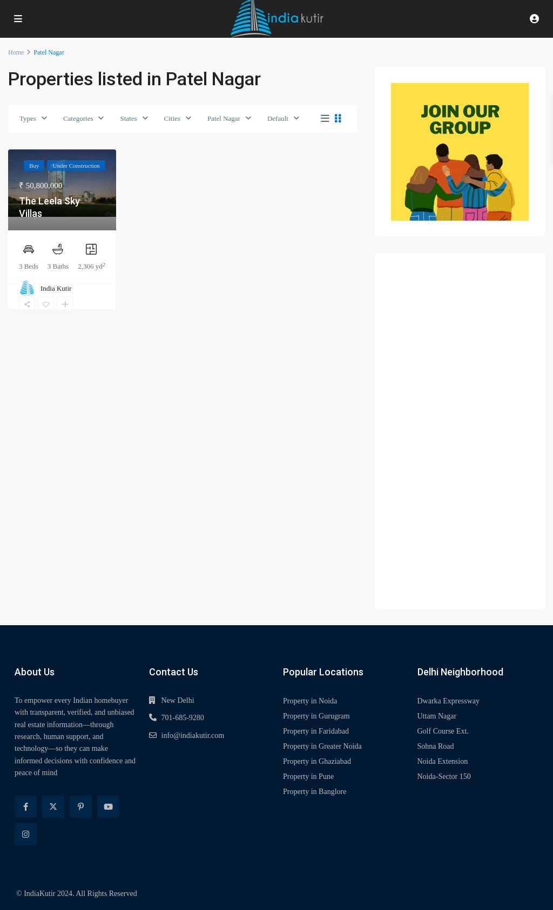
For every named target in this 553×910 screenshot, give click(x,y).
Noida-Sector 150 (444, 776)
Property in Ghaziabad (317, 761)
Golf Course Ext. (443, 731)
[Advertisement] (460, 431)
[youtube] (108, 807)
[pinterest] (81, 807)
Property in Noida (310, 701)
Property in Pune (308, 776)
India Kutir (56, 288)
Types (27, 118)
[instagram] (26, 834)
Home (16, 52)
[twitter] (53, 807)
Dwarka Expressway (448, 701)
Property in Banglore (314, 792)
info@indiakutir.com (193, 735)
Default (277, 118)
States (128, 118)
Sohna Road (435, 746)
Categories (78, 118)
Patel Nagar (223, 118)
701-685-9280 (182, 718)
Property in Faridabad (316, 731)
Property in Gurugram (316, 716)
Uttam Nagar (437, 716)
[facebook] (26, 807)
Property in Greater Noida (322, 746)
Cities (172, 118)
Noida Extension (442, 761)
